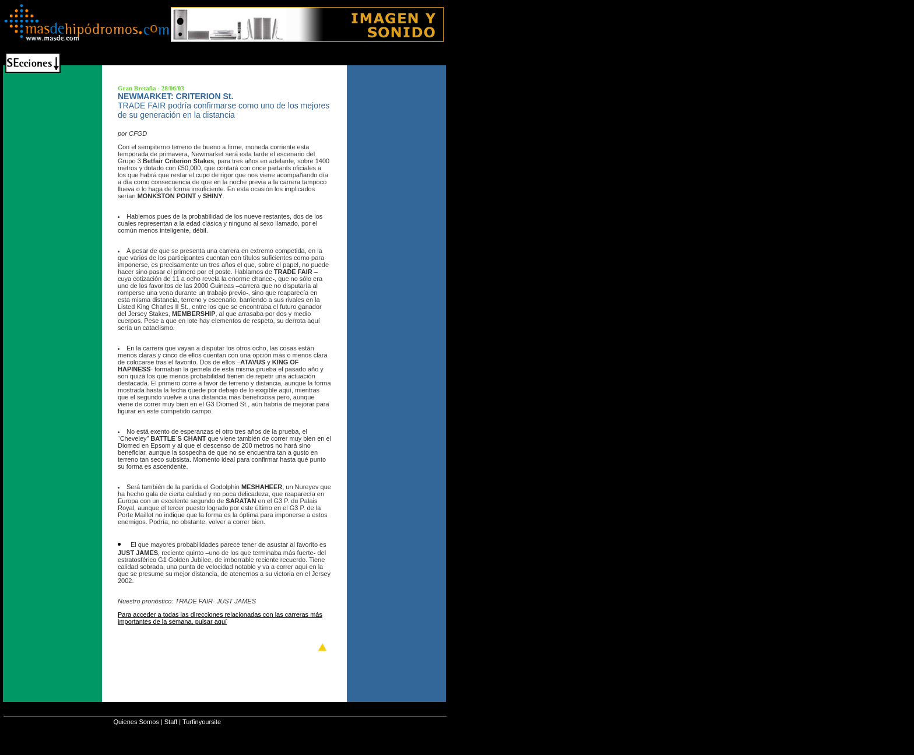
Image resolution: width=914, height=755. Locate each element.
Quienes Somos (136, 721)
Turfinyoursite (201, 721)
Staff (170, 721)
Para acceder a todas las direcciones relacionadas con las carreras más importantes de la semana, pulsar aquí (220, 618)
